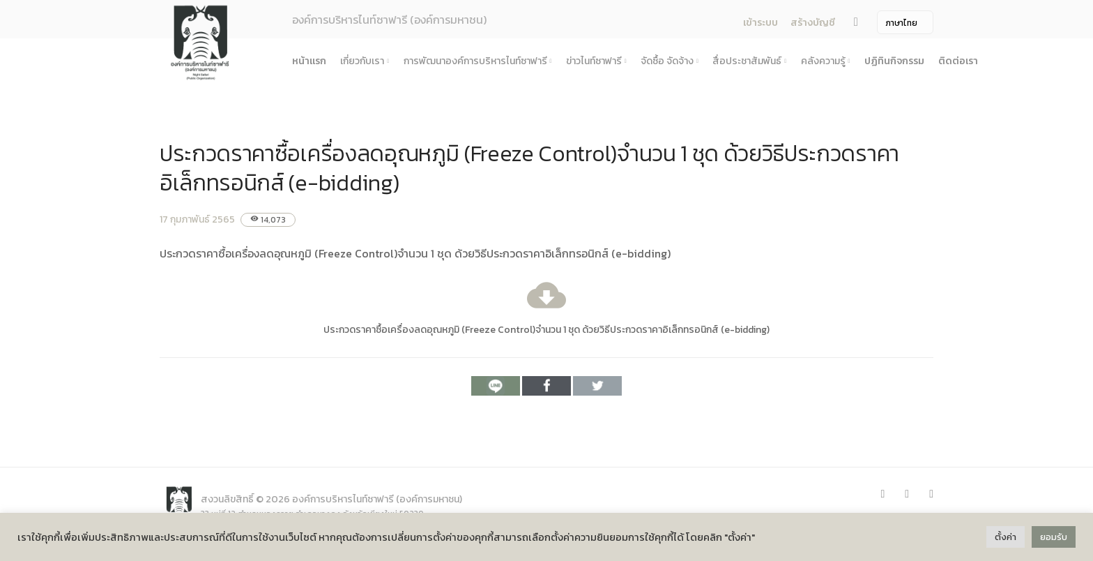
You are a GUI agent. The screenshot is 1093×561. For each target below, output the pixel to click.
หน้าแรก (309, 61)
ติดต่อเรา (958, 61)
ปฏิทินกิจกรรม (894, 61)
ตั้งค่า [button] (1005, 537)
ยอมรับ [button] (1053, 537)
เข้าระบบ (760, 22)
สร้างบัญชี (812, 22)
